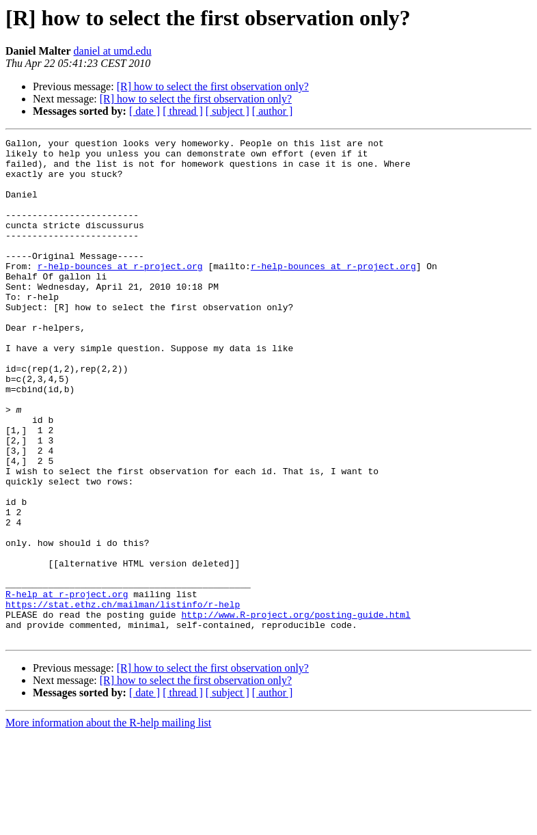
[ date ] (144, 111)
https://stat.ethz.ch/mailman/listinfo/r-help (122, 698)
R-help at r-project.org (66, 686)
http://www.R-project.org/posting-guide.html (295, 710)
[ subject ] (227, 111)
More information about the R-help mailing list (108, 823)
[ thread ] (183, 111)
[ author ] (272, 111)
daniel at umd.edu (113, 51)
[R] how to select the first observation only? (213, 86)
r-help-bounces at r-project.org (120, 292)
